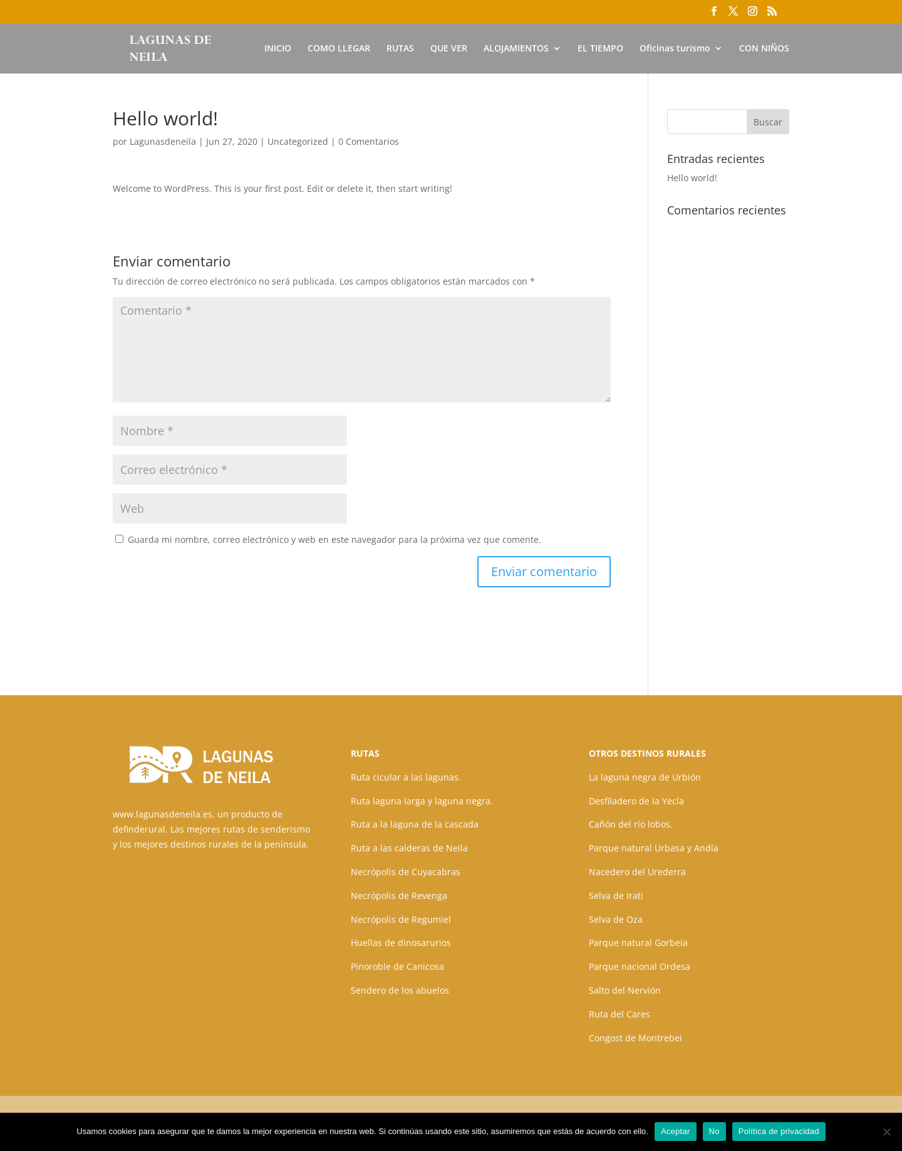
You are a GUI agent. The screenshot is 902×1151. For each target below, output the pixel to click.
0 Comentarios (368, 141)
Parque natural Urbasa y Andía (653, 848)
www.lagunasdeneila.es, (164, 814)
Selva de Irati (616, 895)
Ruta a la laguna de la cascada (415, 824)
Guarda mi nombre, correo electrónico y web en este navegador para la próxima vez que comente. (334, 539)
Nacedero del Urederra (637, 872)
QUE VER (448, 49)
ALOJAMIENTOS (516, 49)
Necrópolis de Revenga (399, 895)
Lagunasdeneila (163, 141)
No (714, 1131)
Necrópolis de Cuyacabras (405, 872)
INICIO (277, 49)
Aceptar (675, 1131)
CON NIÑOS (764, 49)
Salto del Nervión (625, 990)
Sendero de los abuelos (400, 990)
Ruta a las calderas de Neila (409, 848)
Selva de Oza (616, 919)
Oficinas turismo (675, 49)
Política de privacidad (779, 1131)
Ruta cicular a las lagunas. (406, 777)
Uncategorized (297, 141)
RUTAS (400, 49)
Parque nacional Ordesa (639, 966)
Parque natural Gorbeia (638, 943)
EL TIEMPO (600, 49)
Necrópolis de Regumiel (401, 919)
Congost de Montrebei (635, 1038)
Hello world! (692, 178)
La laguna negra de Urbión (645, 777)
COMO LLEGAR (339, 49)
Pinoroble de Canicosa (397, 966)
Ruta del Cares (619, 1014)
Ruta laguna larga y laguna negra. (422, 801)
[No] (886, 1131)
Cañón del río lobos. (631, 824)
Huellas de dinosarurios (401, 943)
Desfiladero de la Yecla (636, 801)
